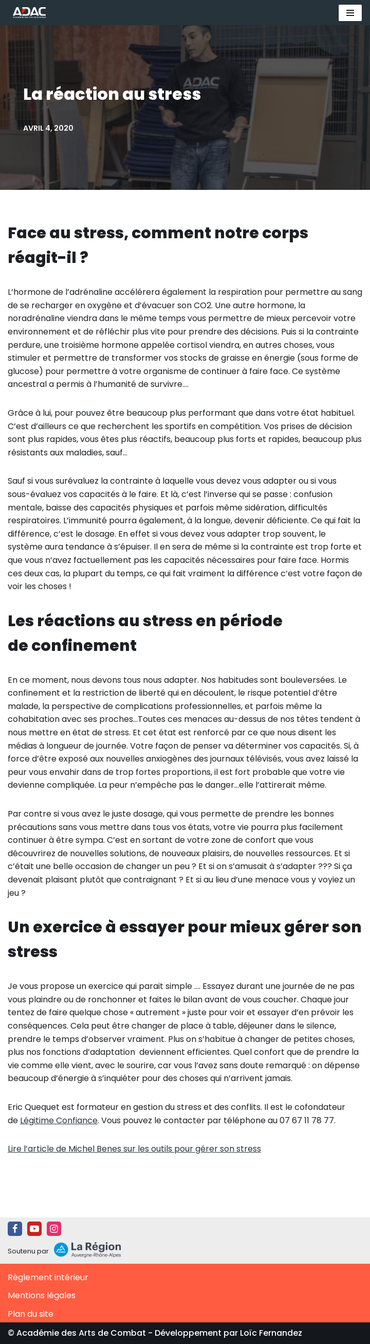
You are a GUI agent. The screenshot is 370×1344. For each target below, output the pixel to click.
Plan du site (30, 1314)
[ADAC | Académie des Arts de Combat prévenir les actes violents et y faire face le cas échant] (27, 12)
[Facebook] (15, 1229)
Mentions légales (42, 1295)
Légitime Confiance (59, 1120)
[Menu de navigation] (350, 13)
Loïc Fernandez (271, 1333)
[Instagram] (54, 1229)
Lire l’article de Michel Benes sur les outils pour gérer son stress (134, 1149)
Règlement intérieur (48, 1277)
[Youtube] (34, 1229)
